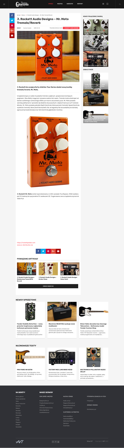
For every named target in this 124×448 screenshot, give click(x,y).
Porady (18, 420)
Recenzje (18, 413)
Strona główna (20, 397)
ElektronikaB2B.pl (67, 416)
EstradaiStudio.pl (67, 408)
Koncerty (18, 406)
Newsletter (19, 427)
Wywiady (18, 411)
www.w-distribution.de (25, 245)
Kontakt (80, 4)
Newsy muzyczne (20, 404)
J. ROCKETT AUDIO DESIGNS (71, 28)
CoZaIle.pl (42, 405)
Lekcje (17, 418)
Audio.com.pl (66, 401)
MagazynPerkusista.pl (69, 405)
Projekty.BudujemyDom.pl (46, 403)
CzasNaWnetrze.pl (44, 412)
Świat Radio (66, 426)
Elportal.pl (65, 423)
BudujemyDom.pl (44, 401)
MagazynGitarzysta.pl (69, 403)
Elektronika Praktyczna (69, 421)
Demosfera (19, 415)
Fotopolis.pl (90, 401)
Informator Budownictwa (46, 408)
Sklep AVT (90, 441)
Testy (17, 401)
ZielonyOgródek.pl (44, 410)
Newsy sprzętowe (20, 399)
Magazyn (18, 422)
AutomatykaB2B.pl (68, 419)
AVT (104, 441)
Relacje (18, 408)
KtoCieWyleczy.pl (91, 409)
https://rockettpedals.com (26, 243)
